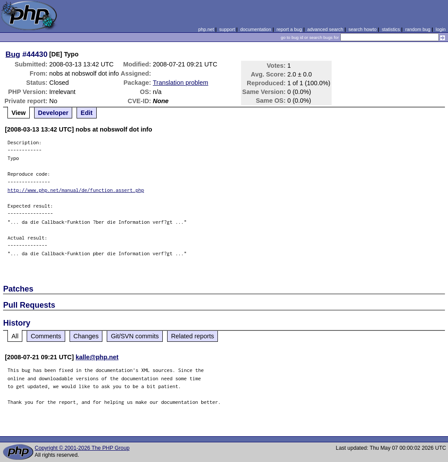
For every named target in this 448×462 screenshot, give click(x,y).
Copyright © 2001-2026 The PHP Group (82, 448)
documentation (255, 29)
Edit (86, 112)
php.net (206, 29)
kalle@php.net (97, 357)
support (227, 29)
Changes (86, 336)
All (14, 336)
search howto (362, 29)
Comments (46, 336)
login (441, 29)
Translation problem (180, 82)
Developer (53, 112)
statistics (391, 29)
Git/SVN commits (135, 336)
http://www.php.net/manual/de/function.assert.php (75, 190)
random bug (417, 29)
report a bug (289, 29)
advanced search (325, 29)
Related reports (192, 336)
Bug (13, 54)
